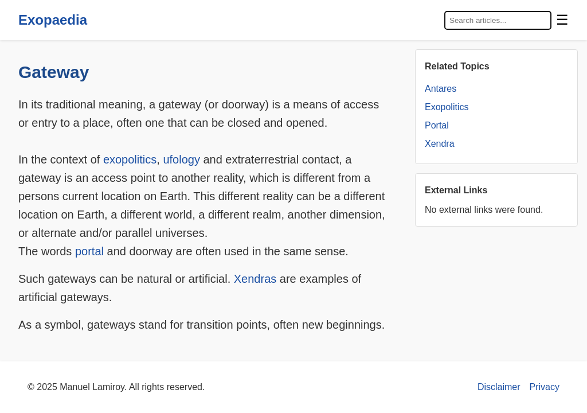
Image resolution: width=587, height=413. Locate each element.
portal (89, 251)
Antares (440, 88)
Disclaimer (499, 387)
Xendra (440, 144)
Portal (437, 125)
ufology (181, 159)
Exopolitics (446, 107)
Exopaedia (52, 20)
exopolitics (129, 159)
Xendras (255, 278)
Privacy (544, 387)
